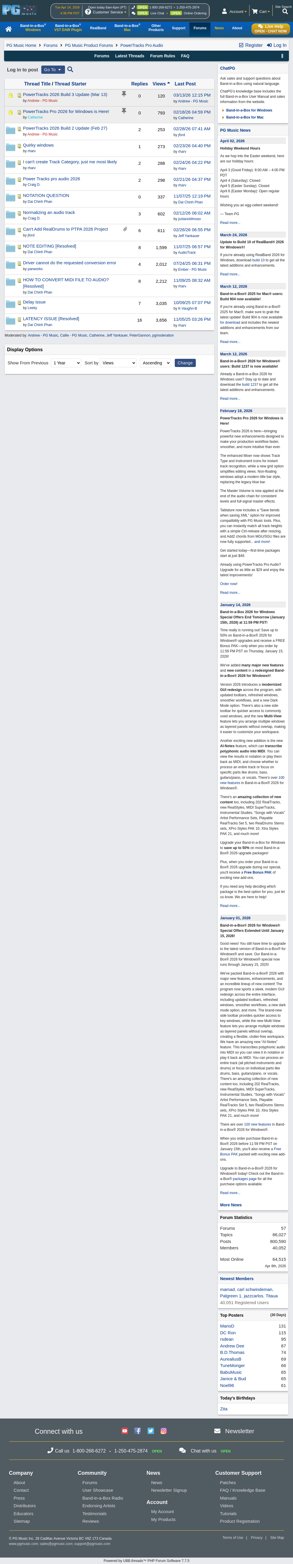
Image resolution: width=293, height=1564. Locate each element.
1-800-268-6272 (160, 7)
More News (231, 1205)
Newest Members (236, 1278)
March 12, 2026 (233, 286)
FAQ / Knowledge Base (242, 1490)
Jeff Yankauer (189, 236)
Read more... (230, 223)
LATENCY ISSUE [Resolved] (51, 318)
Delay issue (34, 301)
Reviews (91, 1521)
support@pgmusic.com (92, 1544)
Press (19, 1498)
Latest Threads (130, 56)
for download (230, 322)
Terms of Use (232, 1538)
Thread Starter (70, 83)
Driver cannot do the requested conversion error (69, 262)
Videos (227, 1505)
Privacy (256, 1538)
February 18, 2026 (236, 411)
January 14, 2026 (235, 605)
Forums (50, 45)
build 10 (258, 260)
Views (161, 83)
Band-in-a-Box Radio (103, 1498)
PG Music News (235, 130)
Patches (228, 1482)
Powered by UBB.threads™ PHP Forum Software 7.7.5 (146, 1561)
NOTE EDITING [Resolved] (49, 245)
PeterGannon (139, 335)
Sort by (92, 362)
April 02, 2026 (232, 141)
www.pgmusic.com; (24, 1544)
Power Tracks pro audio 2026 (51, 178)
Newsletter (239, 1431)
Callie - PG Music (73, 335)
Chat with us (203, 1450)
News (156, 1482)
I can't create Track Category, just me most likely (70, 161)
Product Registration (240, 1521)
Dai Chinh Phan (190, 202)
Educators (24, 1513)
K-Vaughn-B (187, 308)
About (19, 1482)
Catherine (185, 118)
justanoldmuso (189, 219)
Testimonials (95, 1513)
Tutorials (228, 1513)
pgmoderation (163, 335)
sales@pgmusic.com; (57, 1544)
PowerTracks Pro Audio (141, 45)
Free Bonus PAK (258, 872)
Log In (276, 45)
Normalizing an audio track (49, 212)
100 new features (257, 1124)
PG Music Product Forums (89, 45)
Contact (21, 1490)
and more (261, 542)
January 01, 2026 (235, 918)
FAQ (185, 56)
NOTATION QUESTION (46, 195)
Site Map (277, 1538)
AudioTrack (187, 253)
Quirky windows (38, 145)
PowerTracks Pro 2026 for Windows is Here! (66, 111)
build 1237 (250, 385)
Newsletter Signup (169, 1490)
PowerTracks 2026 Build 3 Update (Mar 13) (65, 94)
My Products (163, 1519)
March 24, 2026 (233, 235)
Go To (53, 69)
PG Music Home (21, 45)
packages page (245, 1179)
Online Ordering (195, 13)
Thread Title (37, 83)
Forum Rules (162, 56)
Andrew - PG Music (193, 101)
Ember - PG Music (192, 269)
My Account (162, 1511)
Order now (228, 584)
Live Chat (157, 13)
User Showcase (98, 1490)
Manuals (228, 1498)
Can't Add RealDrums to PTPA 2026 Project (65, 229)
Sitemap (22, 1521)
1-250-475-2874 (188, 7)
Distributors (25, 1505)
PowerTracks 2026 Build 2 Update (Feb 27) (65, 128)
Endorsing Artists (99, 1505)
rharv (182, 152)
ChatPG (227, 68)
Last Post (185, 83)
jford (181, 135)
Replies (139, 83)
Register (250, 45)
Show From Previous (28, 362)
